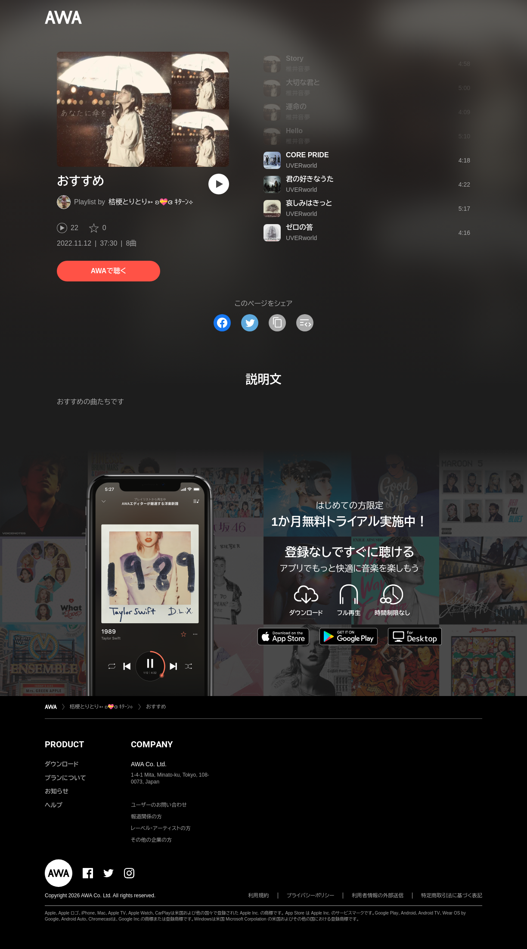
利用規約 (258, 896)
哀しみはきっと (309, 203)
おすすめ (156, 707)
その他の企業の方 (151, 840)
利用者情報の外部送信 (377, 896)
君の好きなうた (310, 179)
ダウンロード (61, 764)
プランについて (65, 777)
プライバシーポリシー (311, 896)
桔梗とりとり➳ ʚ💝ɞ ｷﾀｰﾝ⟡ (150, 202)
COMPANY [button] (152, 744)
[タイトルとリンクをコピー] (277, 322)
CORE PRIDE (307, 155)
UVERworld (301, 165)
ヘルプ (53, 805)
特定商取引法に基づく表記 (451, 896)
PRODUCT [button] (64, 744)
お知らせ (56, 791)
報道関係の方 (146, 817)
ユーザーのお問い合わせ (159, 805)
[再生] (218, 184)
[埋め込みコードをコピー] (304, 322)
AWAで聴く (108, 271)
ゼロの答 (299, 227)
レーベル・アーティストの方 (161, 828)
